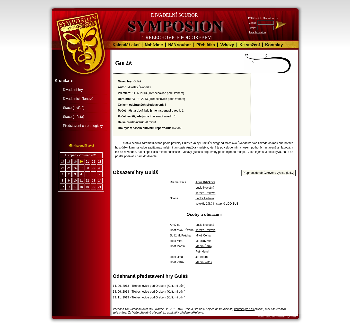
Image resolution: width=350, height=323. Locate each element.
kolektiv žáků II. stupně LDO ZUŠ (216, 203)
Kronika (64, 81)
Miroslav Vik (203, 241)
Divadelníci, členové (78, 99)
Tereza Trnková (205, 193)
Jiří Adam (201, 257)
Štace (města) (73, 117)
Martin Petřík (203, 262)
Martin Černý (203, 246)
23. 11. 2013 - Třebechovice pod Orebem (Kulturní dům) (149, 297)
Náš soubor (179, 45)
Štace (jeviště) (74, 108)
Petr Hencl (202, 251)
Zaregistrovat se (257, 32)
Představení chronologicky (83, 126)
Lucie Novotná (204, 187)
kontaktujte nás (244, 309)
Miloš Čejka (202, 235)
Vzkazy (227, 45)
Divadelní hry (73, 90)
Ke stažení (249, 45)
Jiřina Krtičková (205, 182)
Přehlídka (205, 45)
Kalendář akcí (126, 45)
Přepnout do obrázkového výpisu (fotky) (268, 173)
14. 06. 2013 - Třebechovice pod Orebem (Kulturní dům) (149, 286)
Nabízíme (154, 45)
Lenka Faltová (204, 198)
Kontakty (274, 45)
